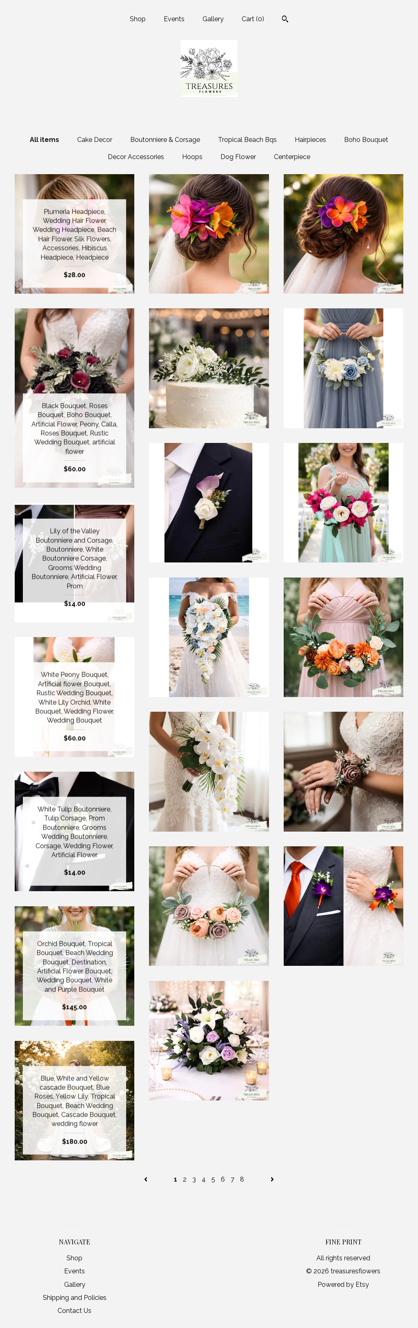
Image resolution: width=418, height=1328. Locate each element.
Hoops (192, 157)
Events (174, 19)
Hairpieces (310, 140)
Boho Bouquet (366, 140)
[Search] (285, 19)
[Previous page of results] (146, 1179)
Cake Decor (94, 140)
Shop (138, 19)
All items (44, 140)
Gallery (213, 19)
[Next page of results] (272, 1179)
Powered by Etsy (343, 1284)
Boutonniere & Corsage (165, 140)
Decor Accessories (136, 157)
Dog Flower (238, 157)
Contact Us (74, 1311)
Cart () (253, 19)
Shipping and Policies (75, 1297)
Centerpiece (292, 157)
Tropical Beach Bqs (247, 140)
